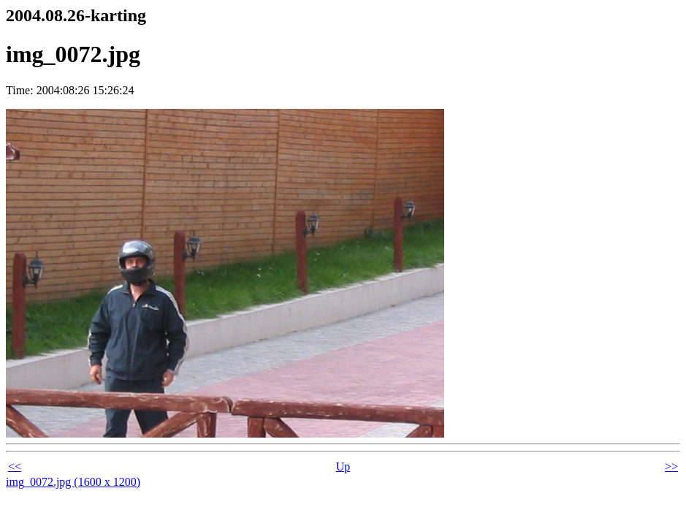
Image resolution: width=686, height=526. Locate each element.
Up (343, 466)
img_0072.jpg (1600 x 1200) (73, 482)
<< (14, 466)
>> (671, 466)
